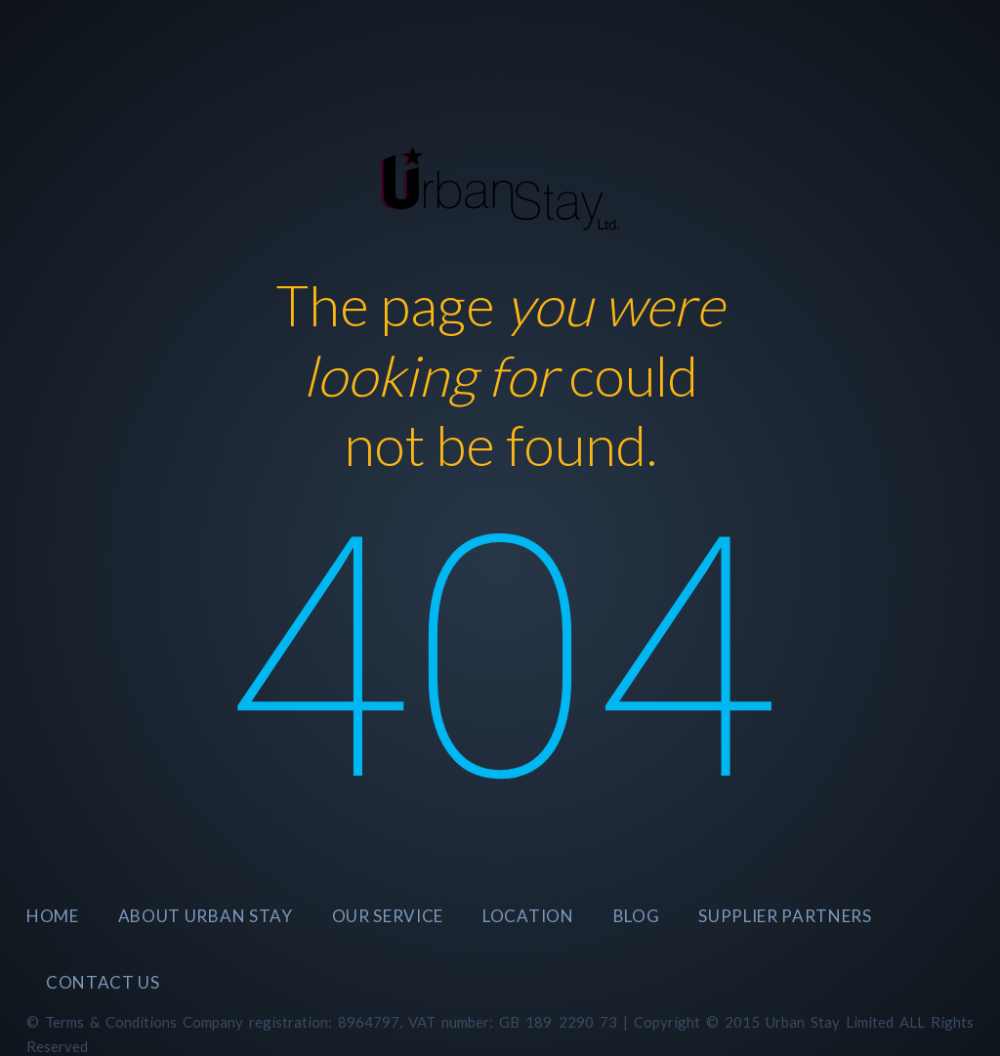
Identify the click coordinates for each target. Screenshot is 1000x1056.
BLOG (636, 916)
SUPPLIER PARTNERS (785, 916)
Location (527, 916)
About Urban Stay (205, 916)
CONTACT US (103, 982)
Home (52, 916)
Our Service (387, 916)
